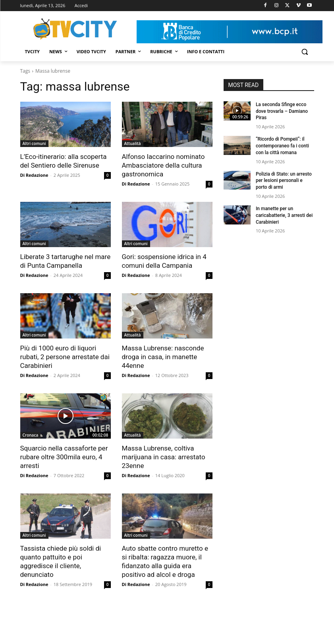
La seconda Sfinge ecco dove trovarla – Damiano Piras (282, 111)
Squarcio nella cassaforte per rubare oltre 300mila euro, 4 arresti (64, 457)
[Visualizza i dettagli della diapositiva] (229, 31)
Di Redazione (34, 175)
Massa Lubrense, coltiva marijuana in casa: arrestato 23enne (163, 457)
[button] (304, 52)
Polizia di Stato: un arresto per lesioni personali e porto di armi (284, 180)
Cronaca (31, 435)
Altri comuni (34, 143)
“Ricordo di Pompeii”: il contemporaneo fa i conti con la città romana (282, 145)
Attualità (132, 143)
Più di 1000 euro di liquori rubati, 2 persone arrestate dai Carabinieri (65, 356)
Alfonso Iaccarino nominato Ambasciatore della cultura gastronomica (163, 165)
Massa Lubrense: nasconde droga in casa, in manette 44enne (163, 356)
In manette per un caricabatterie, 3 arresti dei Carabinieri (284, 215)
